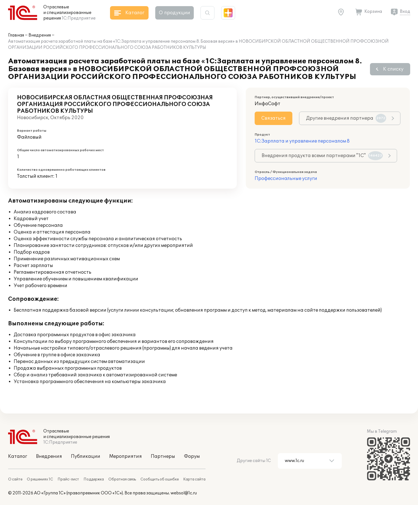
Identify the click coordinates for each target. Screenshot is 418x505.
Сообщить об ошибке (159, 479)
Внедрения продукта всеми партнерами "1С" (322, 155)
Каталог (17, 456)
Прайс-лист (68, 479)
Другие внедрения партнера (346, 118)
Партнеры (163, 456)
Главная (16, 35)
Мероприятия (125, 456)
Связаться (273, 118)
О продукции (174, 13)
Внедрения (39, 35)
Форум (192, 456)
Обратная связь (122, 479)
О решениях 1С (40, 479)
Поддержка (93, 479)
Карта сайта (194, 479)
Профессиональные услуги (286, 178)
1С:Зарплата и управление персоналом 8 (302, 141)
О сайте (15, 479)
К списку (393, 69)
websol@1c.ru (184, 493)
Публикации (85, 456)
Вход (405, 11)
